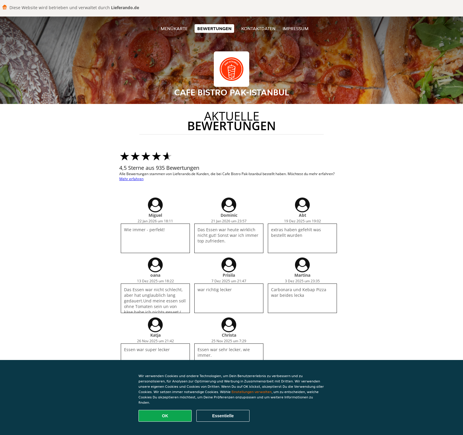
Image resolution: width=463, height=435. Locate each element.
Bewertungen (214, 28)
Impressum (296, 28)
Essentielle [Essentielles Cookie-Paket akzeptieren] (223, 415)
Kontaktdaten (258, 28)
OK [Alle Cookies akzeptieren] (165, 415)
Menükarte (174, 28)
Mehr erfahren (131, 178)
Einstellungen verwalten (251, 392)
